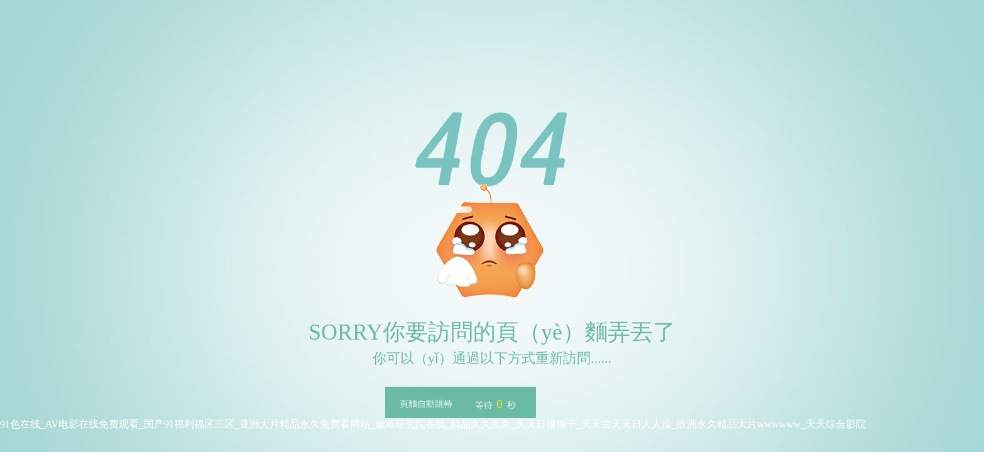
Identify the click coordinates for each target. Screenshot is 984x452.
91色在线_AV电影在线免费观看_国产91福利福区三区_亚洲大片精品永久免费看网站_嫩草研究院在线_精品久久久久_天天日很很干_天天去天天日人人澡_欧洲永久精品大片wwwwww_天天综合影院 (433, 424)
